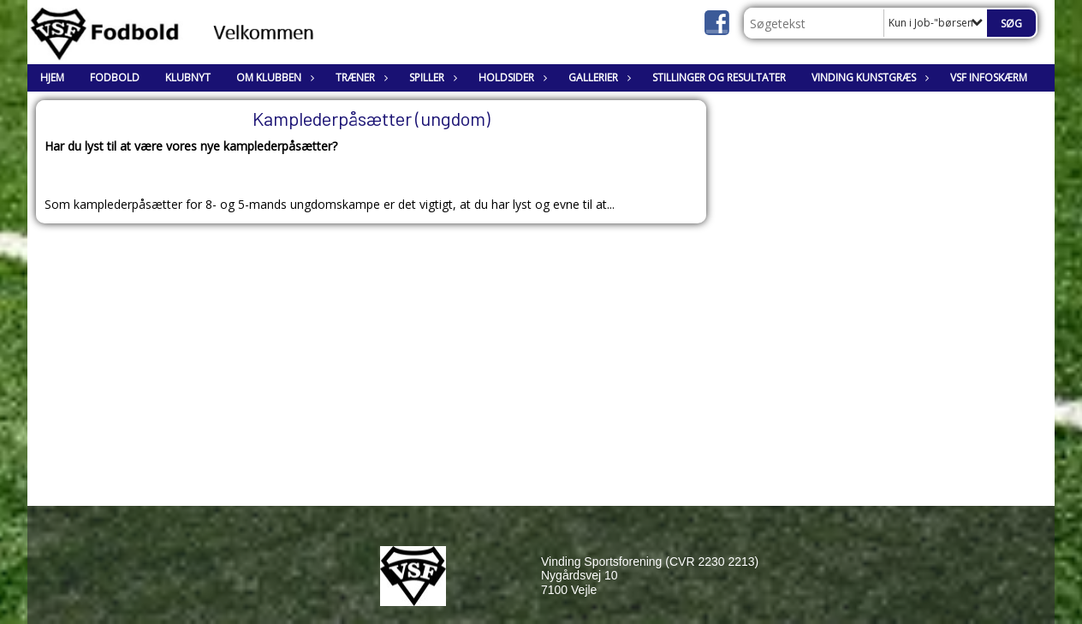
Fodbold (115, 77)
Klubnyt (188, 77)
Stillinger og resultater (719, 77)
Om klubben (273, 77)
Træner (359, 77)
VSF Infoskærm (988, 77)
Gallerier (597, 77)
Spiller (431, 77)
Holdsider (511, 77)
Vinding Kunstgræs (868, 77)
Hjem (52, 77)
